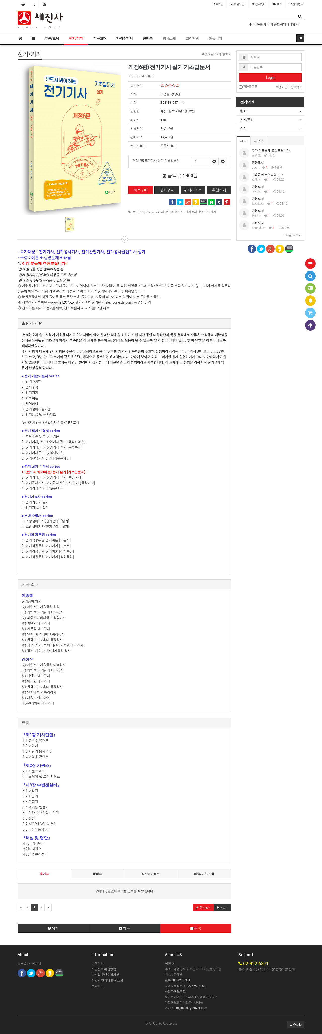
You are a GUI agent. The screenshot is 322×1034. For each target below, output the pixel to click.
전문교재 (99, 38)
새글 (243, 141)
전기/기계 (76, 38)
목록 (195, 928)
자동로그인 (248, 87)
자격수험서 (124, 38)
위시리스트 (193, 190)
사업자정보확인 (175, 991)
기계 (243, 128)
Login (270, 78)
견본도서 (258, 162)
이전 (53, 928)
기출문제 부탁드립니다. (268, 174)
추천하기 (219, 190)
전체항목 (296, 4)
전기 (243, 111)
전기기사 (138, 212)
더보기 (223, 907)
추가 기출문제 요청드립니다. (271, 150)
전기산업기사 (175, 212)
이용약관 (97, 963)
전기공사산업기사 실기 (200, 212)
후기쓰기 (203, 907)
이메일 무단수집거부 (105, 974)
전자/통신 (247, 119)
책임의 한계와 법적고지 (107, 980)
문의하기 (97, 986)
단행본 (147, 38)
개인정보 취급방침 (103, 969)
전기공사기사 (155, 212)
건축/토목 (52, 38)
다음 (124, 928)
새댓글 (258, 141)
